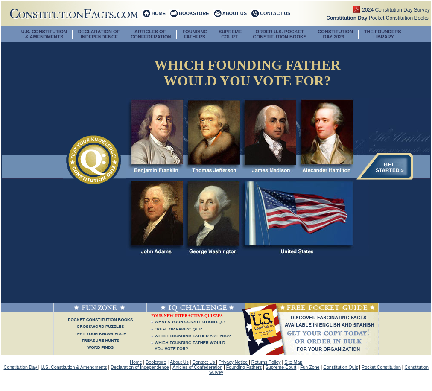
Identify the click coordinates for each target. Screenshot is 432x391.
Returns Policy (266, 362)
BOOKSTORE (194, 13)
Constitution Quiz (340, 367)
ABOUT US (234, 13)
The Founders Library (382, 34)
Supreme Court (281, 367)
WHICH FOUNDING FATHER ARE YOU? (193, 335)
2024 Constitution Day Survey (396, 10)
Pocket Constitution (381, 367)
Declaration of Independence (140, 367)
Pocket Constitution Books (378, 18)
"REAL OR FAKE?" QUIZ (178, 329)
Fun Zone (310, 367)
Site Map (293, 362)
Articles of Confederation (197, 367)
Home (136, 362)
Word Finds (100, 347)
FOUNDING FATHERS (194, 34)
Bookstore (156, 362)
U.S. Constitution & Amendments (74, 367)
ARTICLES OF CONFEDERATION (151, 34)
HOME (159, 13)
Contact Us (204, 362)
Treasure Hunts (100, 340)
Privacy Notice (233, 362)
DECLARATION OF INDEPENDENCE (99, 34)
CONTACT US (275, 13)
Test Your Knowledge (100, 333)
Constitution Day (21, 367)
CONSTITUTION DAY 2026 (335, 34)
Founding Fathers (244, 367)
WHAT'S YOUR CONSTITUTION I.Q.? (190, 321)
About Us (179, 362)
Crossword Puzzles (100, 326)
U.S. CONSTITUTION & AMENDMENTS (44, 34)
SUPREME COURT (230, 34)
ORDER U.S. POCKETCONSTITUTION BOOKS (279, 34)
